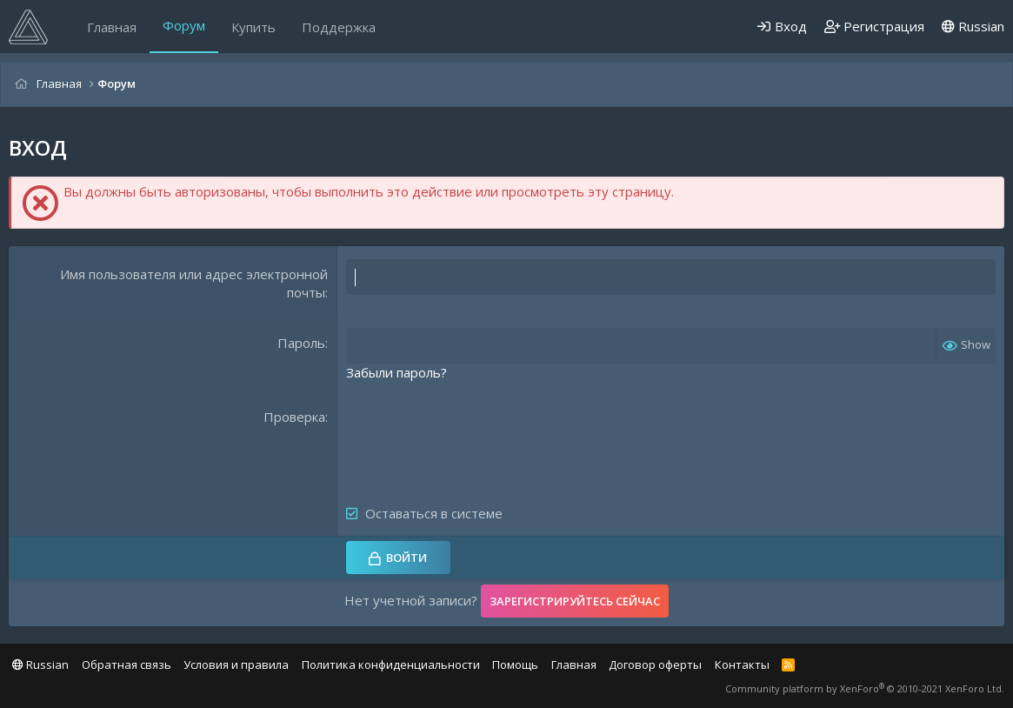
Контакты (742, 664)
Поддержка (339, 27)
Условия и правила (236, 664)
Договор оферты (655, 664)
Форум (184, 25)
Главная (112, 27)
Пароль (301, 342)
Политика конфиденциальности (391, 664)
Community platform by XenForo (864, 688)
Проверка (294, 416)
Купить (253, 27)
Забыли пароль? (396, 372)
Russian (973, 26)
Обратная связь (126, 664)
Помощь (515, 664)
